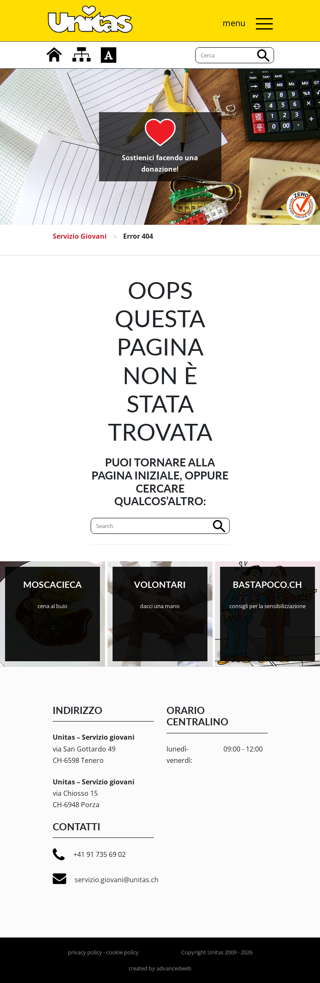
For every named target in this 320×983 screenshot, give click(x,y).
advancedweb (173, 968)
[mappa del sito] (81, 54)
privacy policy (85, 952)
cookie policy (122, 952)
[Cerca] (160, 526)
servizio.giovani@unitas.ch (106, 878)
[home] (54, 54)
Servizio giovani (80, 236)
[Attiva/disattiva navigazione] (245, 23)
